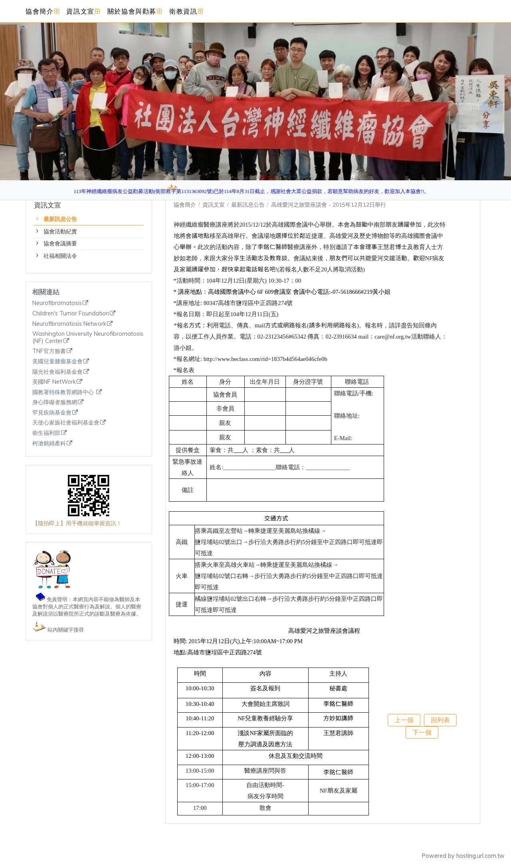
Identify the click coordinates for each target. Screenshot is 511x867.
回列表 (440, 720)
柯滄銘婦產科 (49, 443)
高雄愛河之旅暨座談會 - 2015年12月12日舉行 (328, 204)
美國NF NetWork (54, 382)
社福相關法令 (60, 255)
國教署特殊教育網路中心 (63, 392)
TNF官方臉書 (49, 351)
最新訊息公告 (60, 219)
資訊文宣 (214, 204)
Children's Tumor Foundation (70, 313)
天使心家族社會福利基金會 (65, 422)
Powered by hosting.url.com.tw (463, 855)
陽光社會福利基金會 (57, 372)
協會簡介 (185, 204)
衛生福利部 (46, 433)
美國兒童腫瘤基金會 (57, 361)
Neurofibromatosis (57, 303)
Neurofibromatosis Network (69, 324)
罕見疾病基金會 (51, 412)
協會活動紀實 (60, 231)
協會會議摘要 (60, 243)
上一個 (404, 720)
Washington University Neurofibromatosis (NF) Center (87, 338)
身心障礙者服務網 (54, 402)
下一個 (422, 732)
